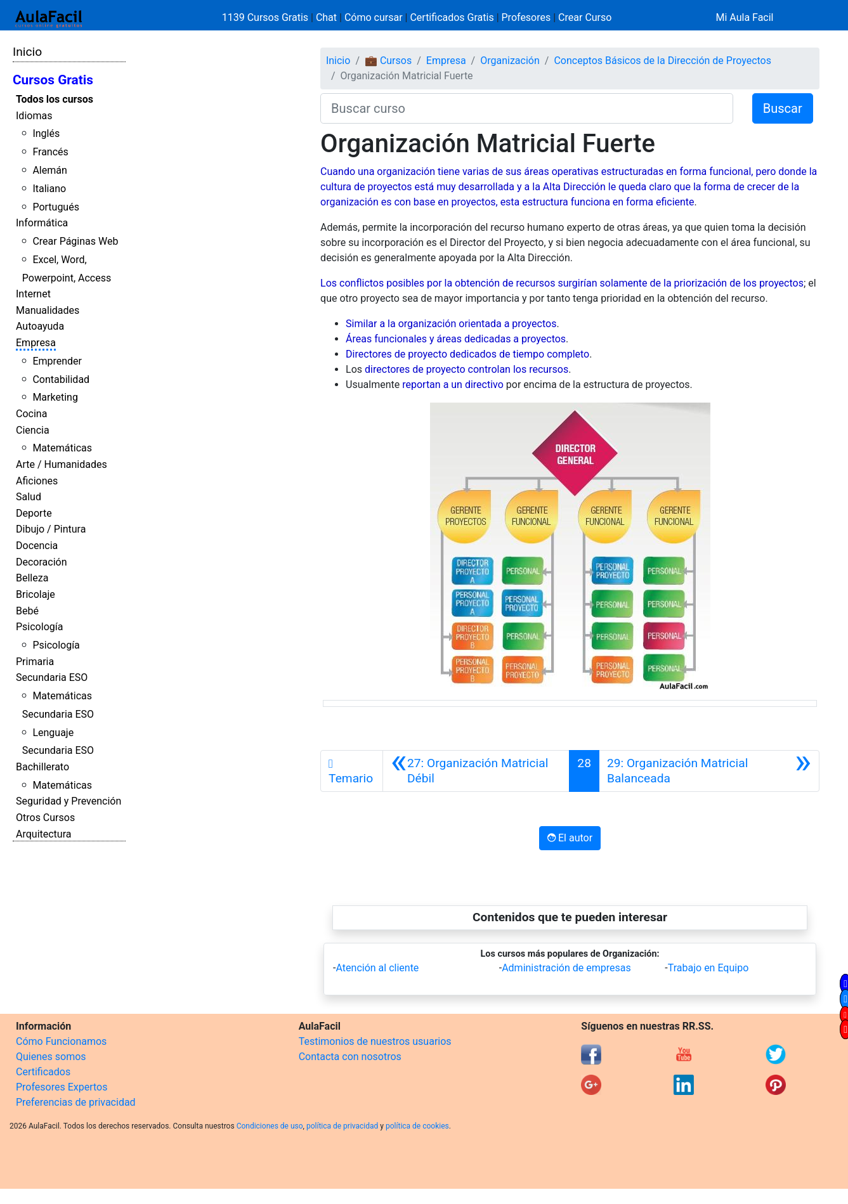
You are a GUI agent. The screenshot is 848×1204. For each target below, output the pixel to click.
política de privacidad (342, 1126)
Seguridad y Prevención (68, 801)
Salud (28, 497)
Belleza (32, 578)
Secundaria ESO (52, 677)
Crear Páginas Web (75, 241)
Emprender (57, 361)
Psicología (39, 627)
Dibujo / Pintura (51, 529)
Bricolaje (35, 594)
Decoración (41, 562)
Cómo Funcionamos (61, 1041)
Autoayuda (40, 326)
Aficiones (37, 481)
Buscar (782, 108)
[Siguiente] (709, 771)
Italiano (49, 189)
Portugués (55, 207)
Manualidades (47, 310)
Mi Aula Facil (744, 17)
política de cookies (417, 1126)
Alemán (49, 170)
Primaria (35, 662)
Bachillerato (42, 767)
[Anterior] (476, 771)
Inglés (46, 133)
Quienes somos (51, 1057)
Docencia (37, 546)
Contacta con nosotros (350, 1057)
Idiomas (34, 116)
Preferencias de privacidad (76, 1102)
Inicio (27, 51)
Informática (42, 223)
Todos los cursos (54, 99)
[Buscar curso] (526, 108)
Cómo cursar (373, 17)
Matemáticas (62, 448)
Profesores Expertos (61, 1087)
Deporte (34, 513)
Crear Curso (584, 17)
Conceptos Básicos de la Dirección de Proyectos (662, 61)
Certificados (43, 1072)
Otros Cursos (45, 818)
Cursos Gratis (53, 79)
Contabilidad (60, 379)
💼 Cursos (388, 61)
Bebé (27, 611)
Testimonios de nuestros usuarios (375, 1041)
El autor (569, 838)
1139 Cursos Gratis (266, 17)
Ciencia (32, 430)
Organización (510, 61)
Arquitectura (43, 834)
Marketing (54, 397)
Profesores (526, 17)
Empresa (36, 343)
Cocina (31, 414)
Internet (33, 294)
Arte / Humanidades (61, 464)
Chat (326, 17)
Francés (50, 152)
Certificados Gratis (451, 17)
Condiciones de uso (270, 1126)
